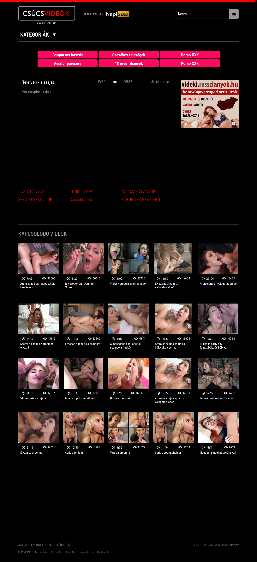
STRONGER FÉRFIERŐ (140, 199)
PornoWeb (56, 552)
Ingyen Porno (87, 552)
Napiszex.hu (103, 552)
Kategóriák (38, 35)
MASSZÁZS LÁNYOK (138, 191)
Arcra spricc (160, 82)
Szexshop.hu (81, 199)
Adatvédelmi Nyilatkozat (35, 545)
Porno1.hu (71, 552)
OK (234, 14)
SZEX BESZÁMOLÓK (35, 199)
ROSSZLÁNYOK (31, 191)
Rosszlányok (41, 552)
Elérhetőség (64, 545)
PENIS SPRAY (81, 191)
